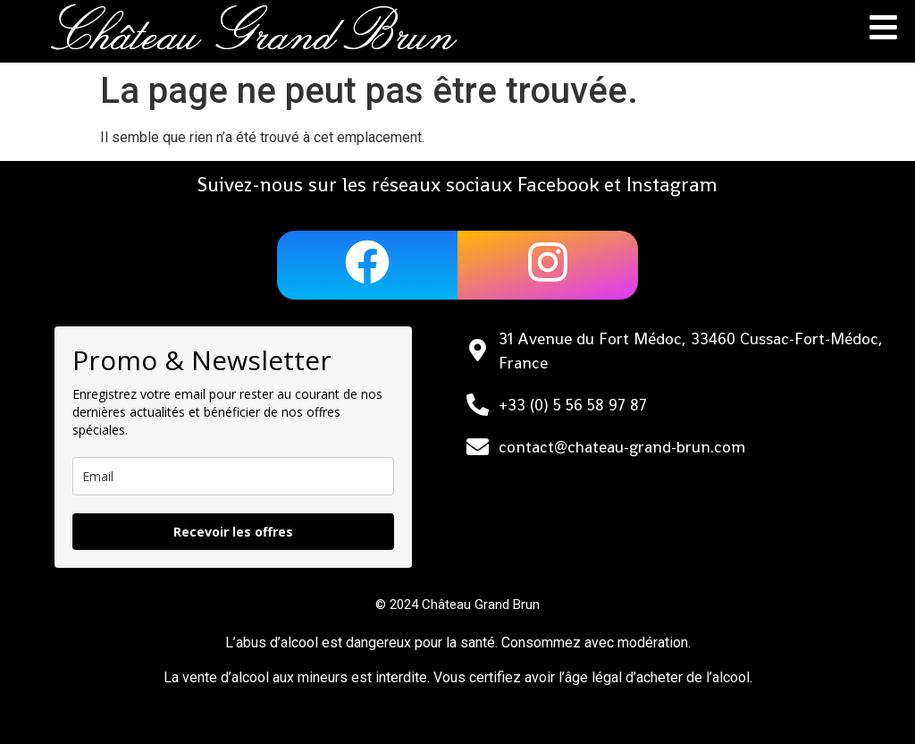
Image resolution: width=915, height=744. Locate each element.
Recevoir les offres (233, 531)
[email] (233, 476)
